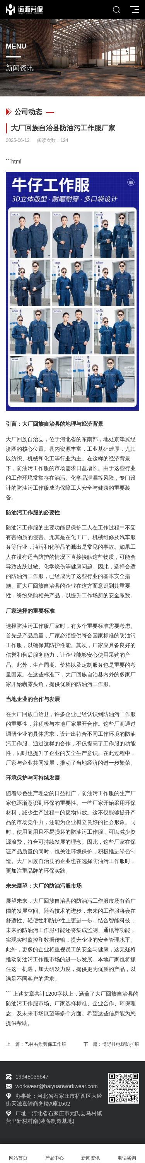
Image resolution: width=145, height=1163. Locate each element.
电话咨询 (127, 1153)
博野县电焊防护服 (120, 1044)
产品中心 (54, 1153)
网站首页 (18, 1153)
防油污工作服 (33, 468)
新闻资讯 (91, 1153)
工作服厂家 (46, 626)
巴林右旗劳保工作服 (45, 1044)
